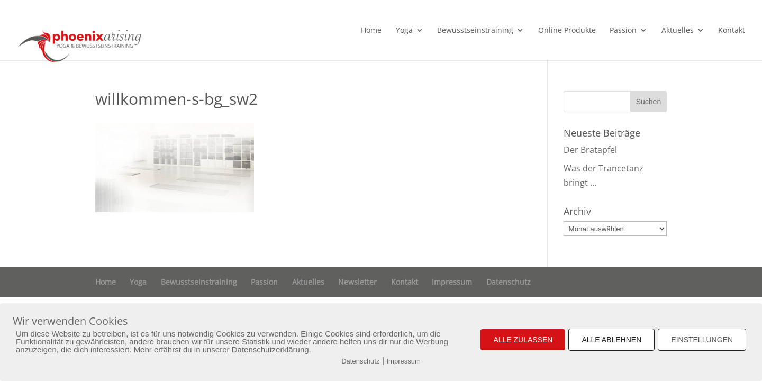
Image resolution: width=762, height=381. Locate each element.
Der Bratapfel (590, 150)
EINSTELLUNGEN (702, 339)
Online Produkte (567, 30)
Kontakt (731, 30)
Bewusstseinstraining (475, 30)
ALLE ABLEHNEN (611, 339)
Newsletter (357, 282)
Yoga (404, 30)
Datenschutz (508, 282)
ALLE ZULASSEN (522, 339)
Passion (623, 30)
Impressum (452, 282)
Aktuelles (677, 30)
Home (371, 30)
